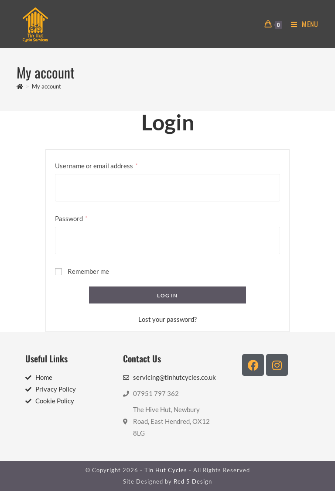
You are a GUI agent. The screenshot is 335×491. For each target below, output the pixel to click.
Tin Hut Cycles (165, 470)
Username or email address (96, 165)
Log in (167, 295)
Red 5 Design (193, 481)
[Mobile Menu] (301, 24)
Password (71, 217)
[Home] (20, 86)
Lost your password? (167, 319)
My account (46, 86)
